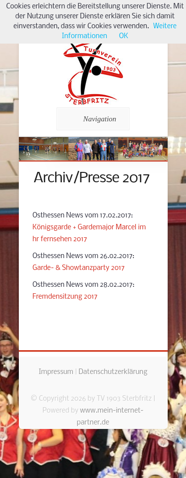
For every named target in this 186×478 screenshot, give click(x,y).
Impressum (56, 372)
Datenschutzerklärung (112, 372)
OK (123, 36)
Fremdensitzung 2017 (65, 297)
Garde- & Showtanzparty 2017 (79, 268)
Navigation (91, 119)
